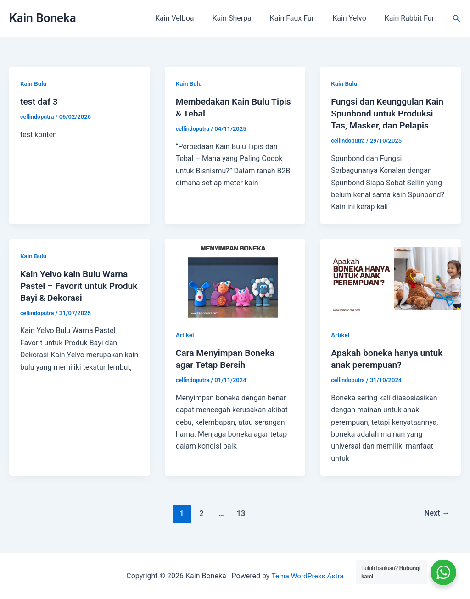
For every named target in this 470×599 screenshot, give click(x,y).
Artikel (185, 334)
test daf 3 (39, 101)
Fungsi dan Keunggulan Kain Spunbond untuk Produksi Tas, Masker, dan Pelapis (389, 113)
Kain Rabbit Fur (411, 18)
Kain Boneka (42, 18)
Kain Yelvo (355, 18)
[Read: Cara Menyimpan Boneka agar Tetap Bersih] (235, 277)
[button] (457, 18)
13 (240, 513)
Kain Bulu (33, 83)
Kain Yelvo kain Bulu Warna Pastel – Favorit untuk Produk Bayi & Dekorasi (76, 285)
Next (436, 513)
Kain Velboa (191, 18)
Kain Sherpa (244, 18)
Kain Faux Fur (301, 18)
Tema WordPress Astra (307, 575)
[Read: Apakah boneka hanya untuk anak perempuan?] (390, 277)
